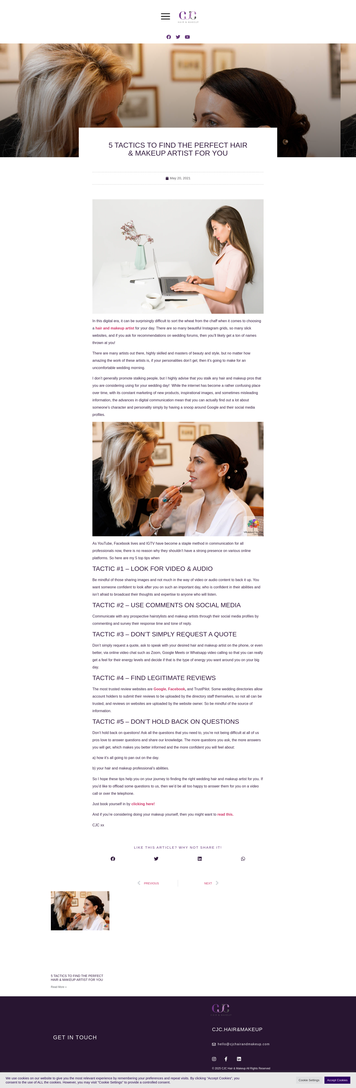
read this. (226, 814)
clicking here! (143, 804)
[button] (112, 859)
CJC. (237, 1029)
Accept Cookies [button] (337, 1080)
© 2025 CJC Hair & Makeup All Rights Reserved (241, 1068)
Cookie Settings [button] (309, 1080)
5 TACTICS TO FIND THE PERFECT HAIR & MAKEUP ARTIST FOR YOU (77, 978)
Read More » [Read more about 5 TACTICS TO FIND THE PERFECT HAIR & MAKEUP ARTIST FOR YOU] (59, 987)
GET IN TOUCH (75, 1037)
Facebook (176, 689)
